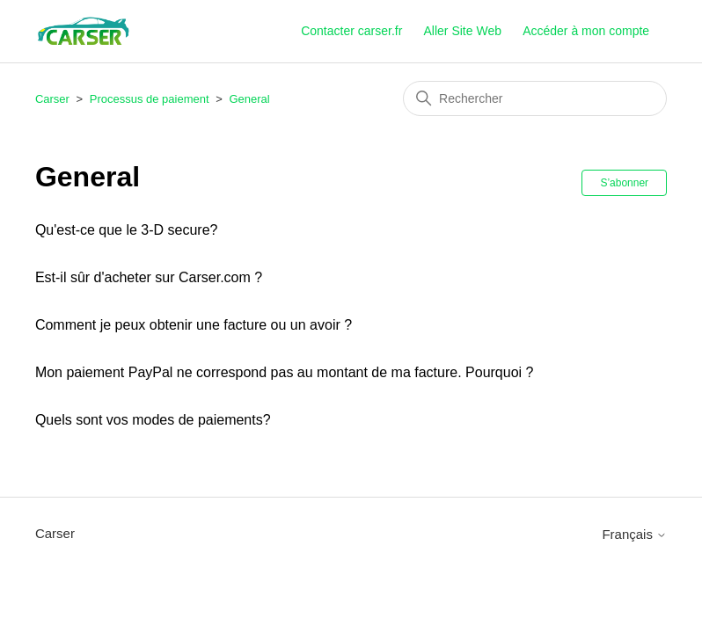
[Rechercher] (535, 98)
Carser (52, 99)
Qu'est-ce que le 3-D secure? (126, 229)
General (249, 99)
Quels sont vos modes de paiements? (153, 419)
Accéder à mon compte (586, 31)
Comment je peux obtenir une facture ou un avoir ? (193, 324)
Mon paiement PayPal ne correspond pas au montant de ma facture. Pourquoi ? (284, 372)
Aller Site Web (462, 31)
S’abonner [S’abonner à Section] (624, 183)
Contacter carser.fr (351, 31)
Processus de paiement (149, 99)
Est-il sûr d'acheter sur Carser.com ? (148, 277)
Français (634, 534)
